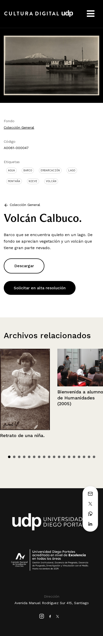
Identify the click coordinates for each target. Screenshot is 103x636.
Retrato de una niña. (22, 435)
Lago (71, 170)
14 (74, 457)
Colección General (19, 127)
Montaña (14, 181)
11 (59, 457)
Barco (27, 170)
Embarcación (50, 170)
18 (94, 457)
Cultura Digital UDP (39, 16)
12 (64, 457)
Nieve (33, 181)
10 (54, 457)
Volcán (51, 181)
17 (89, 457)
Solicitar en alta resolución (40, 288)
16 (84, 457)
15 (79, 457)
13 (69, 457)
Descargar (24, 265)
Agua (11, 170)
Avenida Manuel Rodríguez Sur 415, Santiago (51, 603)
